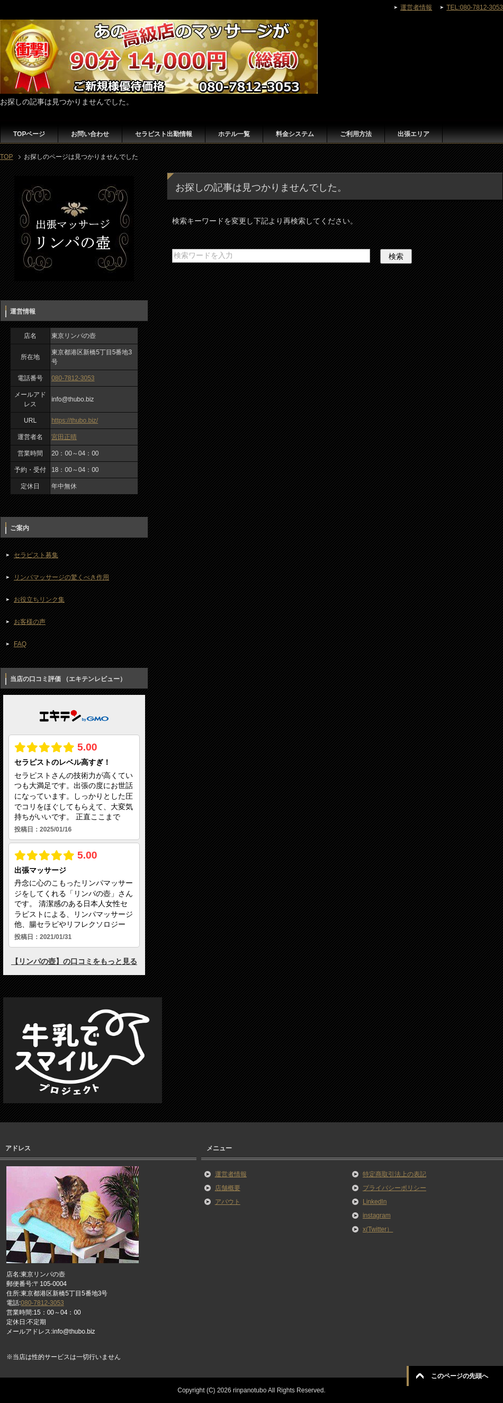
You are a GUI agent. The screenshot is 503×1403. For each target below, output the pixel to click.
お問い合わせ (90, 134)
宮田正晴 (64, 437)
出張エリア (413, 134)
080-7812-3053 (72, 378)
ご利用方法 (356, 134)
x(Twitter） (378, 1229)
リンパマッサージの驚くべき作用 (61, 577)
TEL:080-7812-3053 (474, 7)
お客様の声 (30, 621)
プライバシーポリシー (394, 1188)
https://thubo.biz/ (74, 420)
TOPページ (29, 134)
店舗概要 (227, 1188)
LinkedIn (375, 1201)
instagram (377, 1215)
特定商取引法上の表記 (394, 1174)
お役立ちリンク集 (39, 599)
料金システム (295, 134)
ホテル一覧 (234, 134)
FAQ (20, 644)
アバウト (227, 1201)
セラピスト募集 (36, 555)
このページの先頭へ (459, 1376)
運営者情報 (231, 1174)
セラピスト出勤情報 (163, 134)
